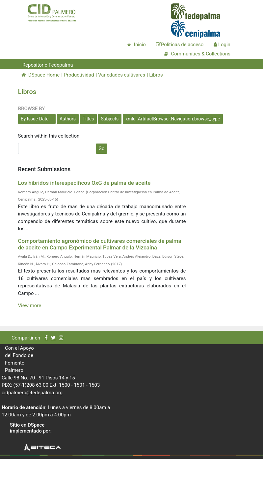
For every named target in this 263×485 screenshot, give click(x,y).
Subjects (109, 118)
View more (29, 305)
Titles (88, 118)
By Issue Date (35, 118)
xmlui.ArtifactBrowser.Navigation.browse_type (172, 118)
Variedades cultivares (121, 75)
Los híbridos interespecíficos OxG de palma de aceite (84, 182)
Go (102, 148)
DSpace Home (40, 75)
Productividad (79, 75)
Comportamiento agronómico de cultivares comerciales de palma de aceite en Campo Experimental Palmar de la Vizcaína (99, 244)
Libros (156, 75)
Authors (68, 118)
